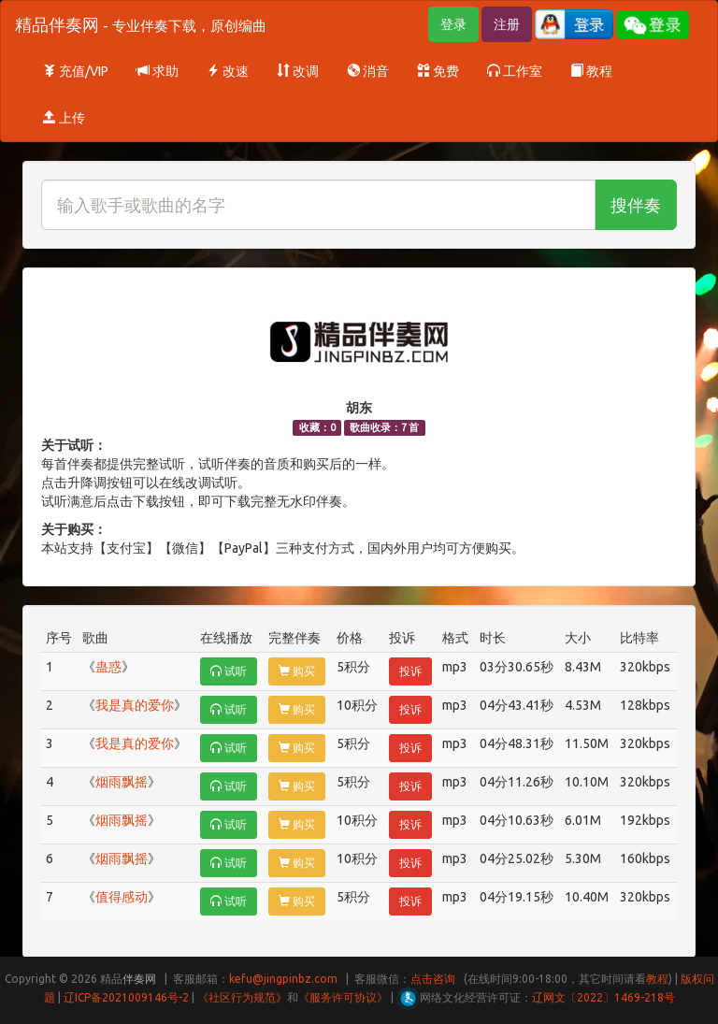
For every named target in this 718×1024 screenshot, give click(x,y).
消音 (368, 71)
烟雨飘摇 (121, 781)
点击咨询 (432, 979)
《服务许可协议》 (343, 997)
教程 (591, 71)
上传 (64, 117)
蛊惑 (108, 666)
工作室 (514, 71)
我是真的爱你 (134, 705)
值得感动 (121, 896)
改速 (228, 71)
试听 (228, 671)
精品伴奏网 (140, 24)
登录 (453, 24)
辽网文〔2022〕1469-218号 (603, 997)
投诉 (410, 671)
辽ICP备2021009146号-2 (126, 997)
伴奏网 (139, 979)
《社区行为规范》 (242, 997)
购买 (297, 671)
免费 (438, 71)
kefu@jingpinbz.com (283, 979)
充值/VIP (75, 71)
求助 (157, 71)
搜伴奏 (635, 204)
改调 (298, 71)
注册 (507, 24)
